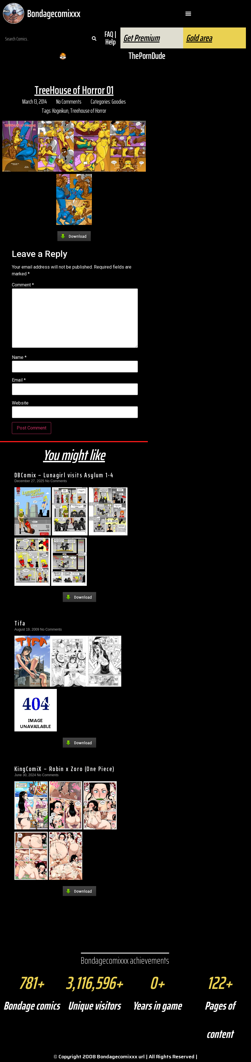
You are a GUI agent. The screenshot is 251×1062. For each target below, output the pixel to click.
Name (19, 357)
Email (19, 380)
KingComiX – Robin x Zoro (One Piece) (64, 769)
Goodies (119, 101)
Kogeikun (60, 110)
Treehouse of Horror (88, 110)
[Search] (94, 38)
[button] (188, 13)
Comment (23, 285)
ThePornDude (146, 56)
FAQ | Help (110, 38)
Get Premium (141, 38)
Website (20, 403)
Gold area (199, 38)
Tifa (20, 623)
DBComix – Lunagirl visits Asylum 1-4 (64, 475)
